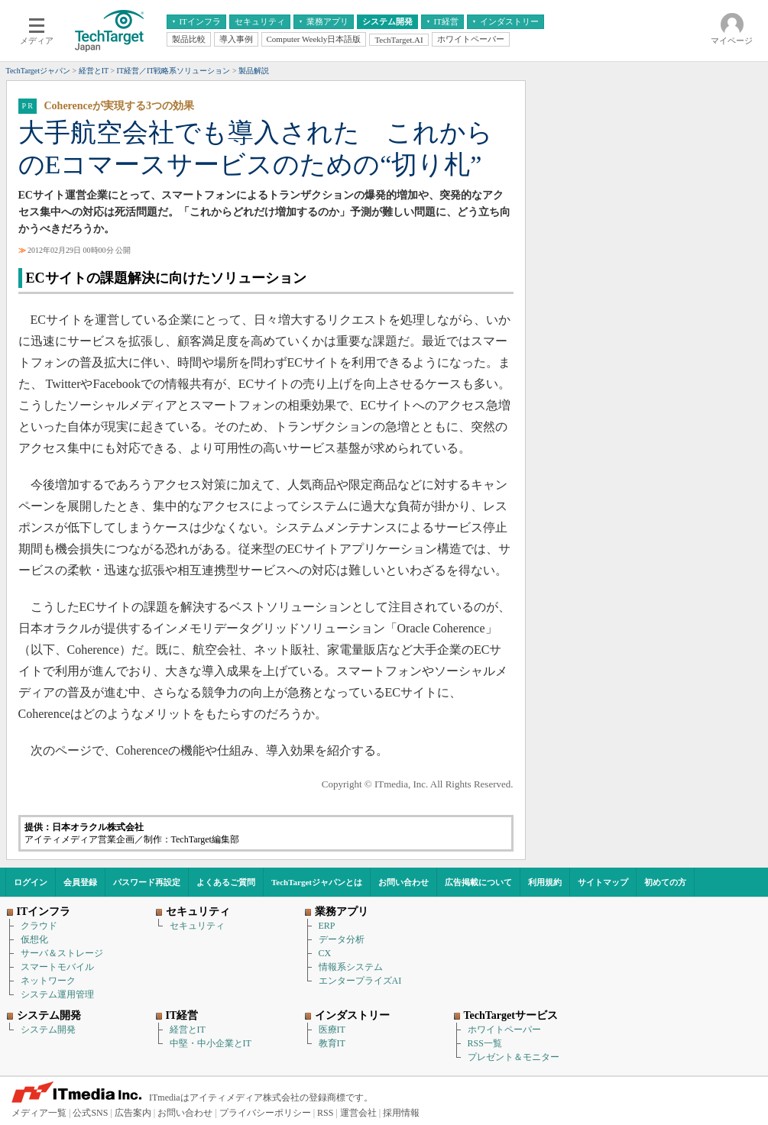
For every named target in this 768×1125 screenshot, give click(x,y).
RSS (325, 1112)
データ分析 (342, 939)
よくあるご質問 (225, 882)
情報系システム (351, 967)
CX (325, 953)
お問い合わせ (403, 882)
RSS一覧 (485, 1043)
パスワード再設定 (146, 882)
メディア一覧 (38, 1112)
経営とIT (188, 1029)
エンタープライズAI (360, 980)
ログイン (30, 882)
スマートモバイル (57, 967)
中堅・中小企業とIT (210, 1043)
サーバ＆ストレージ (62, 953)
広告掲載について (478, 882)
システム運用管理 (57, 994)
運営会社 (358, 1112)
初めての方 (665, 882)
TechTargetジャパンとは (316, 882)
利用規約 (545, 882)
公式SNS (90, 1112)
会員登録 (80, 882)
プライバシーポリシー (265, 1112)
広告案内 (133, 1112)
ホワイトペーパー (504, 1029)
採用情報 (401, 1112)
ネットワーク (48, 980)
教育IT (332, 1043)
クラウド (39, 925)
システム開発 (48, 1029)
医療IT (332, 1029)
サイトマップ (603, 882)
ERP (327, 925)
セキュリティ (197, 925)
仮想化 (34, 939)
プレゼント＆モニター (513, 1057)
